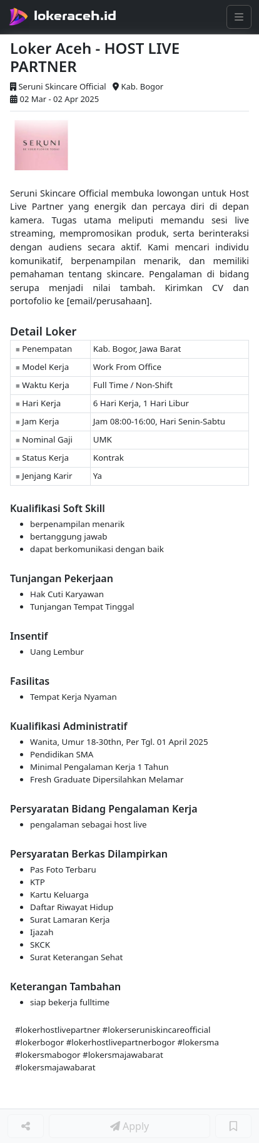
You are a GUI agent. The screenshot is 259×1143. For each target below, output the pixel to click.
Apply (129, 1126)
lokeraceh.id (75, 15)
